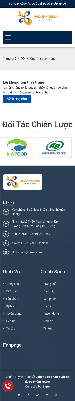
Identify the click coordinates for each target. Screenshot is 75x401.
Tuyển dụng (13, 313)
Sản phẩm (12, 298)
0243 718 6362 (40, 234)
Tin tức (10, 328)
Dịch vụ (11, 306)
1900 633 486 (20, 234)
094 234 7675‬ (20, 243)
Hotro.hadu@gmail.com (27, 252)
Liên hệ (9, 202)
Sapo (46, 386)
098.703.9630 (40, 243)
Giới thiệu (12, 291)
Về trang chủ (17, 99)
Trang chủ (12, 284)
